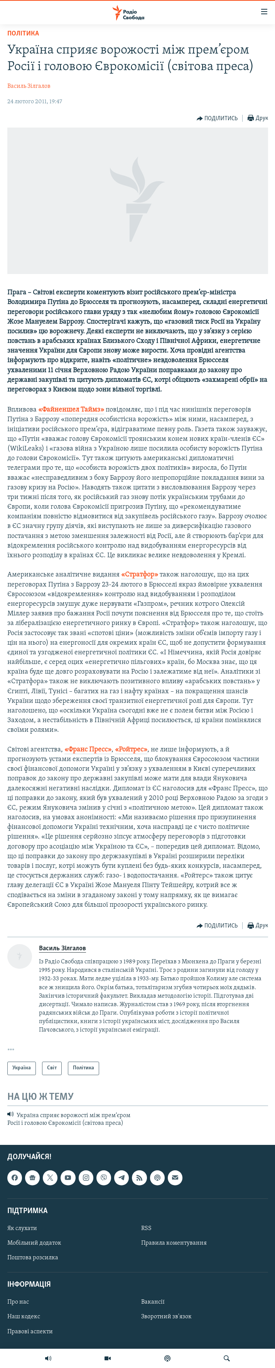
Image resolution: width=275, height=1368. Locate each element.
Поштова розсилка (32, 1258)
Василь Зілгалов (29, 86)
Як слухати (22, 1228)
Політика (23, 33)
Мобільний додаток (34, 1243)
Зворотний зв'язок (166, 1317)
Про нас (18, 1302)
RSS (146, 1228)
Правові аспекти (30, 1332)
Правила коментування (174, 1243)
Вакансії (153, 1302)
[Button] (217, 118)
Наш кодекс (23, 1317)
